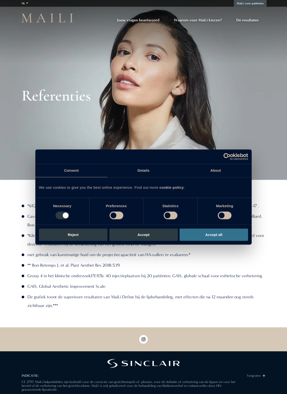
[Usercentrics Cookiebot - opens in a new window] (227, 156)
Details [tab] (143, 170)
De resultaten (247, 20)
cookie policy (171, 187)
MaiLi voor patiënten (250, 3)
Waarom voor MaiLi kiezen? (198, 20)
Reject (73, 235)
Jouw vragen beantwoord (138, 20)
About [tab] (215, 170)
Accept (143, 235)
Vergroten (256, 376)
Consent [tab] (71, 170)
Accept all (213, 235)
